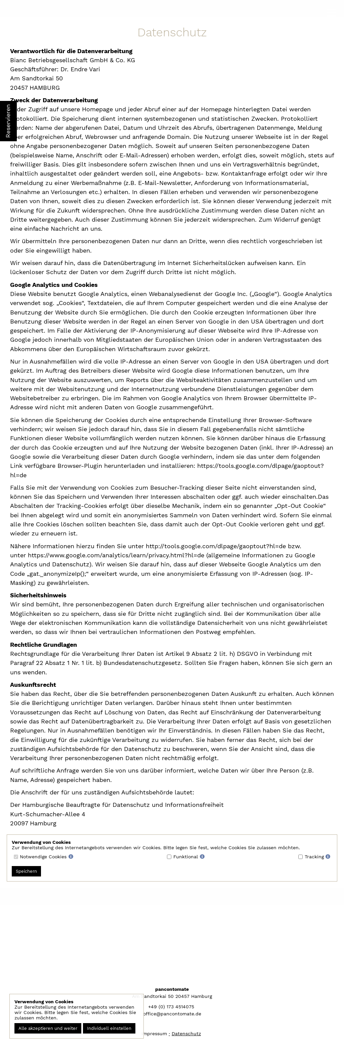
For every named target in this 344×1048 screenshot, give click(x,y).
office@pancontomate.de (172, 1013)
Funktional (185, 856)
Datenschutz (186, 1033)
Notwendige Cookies (43, 856)
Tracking (314, 856)
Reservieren (7, 121)
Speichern (26, 871)
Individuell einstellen (109, 1028)
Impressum (154, 1033)
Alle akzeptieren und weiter (47, 1028)
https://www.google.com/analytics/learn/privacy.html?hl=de (117, 555)
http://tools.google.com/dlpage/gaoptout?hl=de (216, 546)
